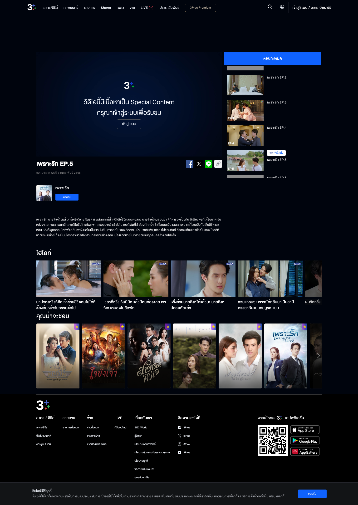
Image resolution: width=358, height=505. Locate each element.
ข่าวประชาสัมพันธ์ (97, 444)
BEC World (140, 427)
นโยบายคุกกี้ (141, 461)
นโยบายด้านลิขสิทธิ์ (145, 444)
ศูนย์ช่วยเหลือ (141, 477)
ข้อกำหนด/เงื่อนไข (144, 469)
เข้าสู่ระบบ (129, 124)
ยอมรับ (312, 493)
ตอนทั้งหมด (272, 58)
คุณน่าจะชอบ (52, 316)
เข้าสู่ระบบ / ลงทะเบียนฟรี (311, 8)
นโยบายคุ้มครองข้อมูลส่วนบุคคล (152, 452)
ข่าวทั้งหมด (93, 427)
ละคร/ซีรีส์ (42, 427)
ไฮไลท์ (43, 253)
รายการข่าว (93, 436)
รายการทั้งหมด (71, 427)
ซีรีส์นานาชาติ (43, 436)
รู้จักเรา (138, 436)
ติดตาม (67, 197)
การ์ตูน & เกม (43, 444)
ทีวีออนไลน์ (120, 427)
